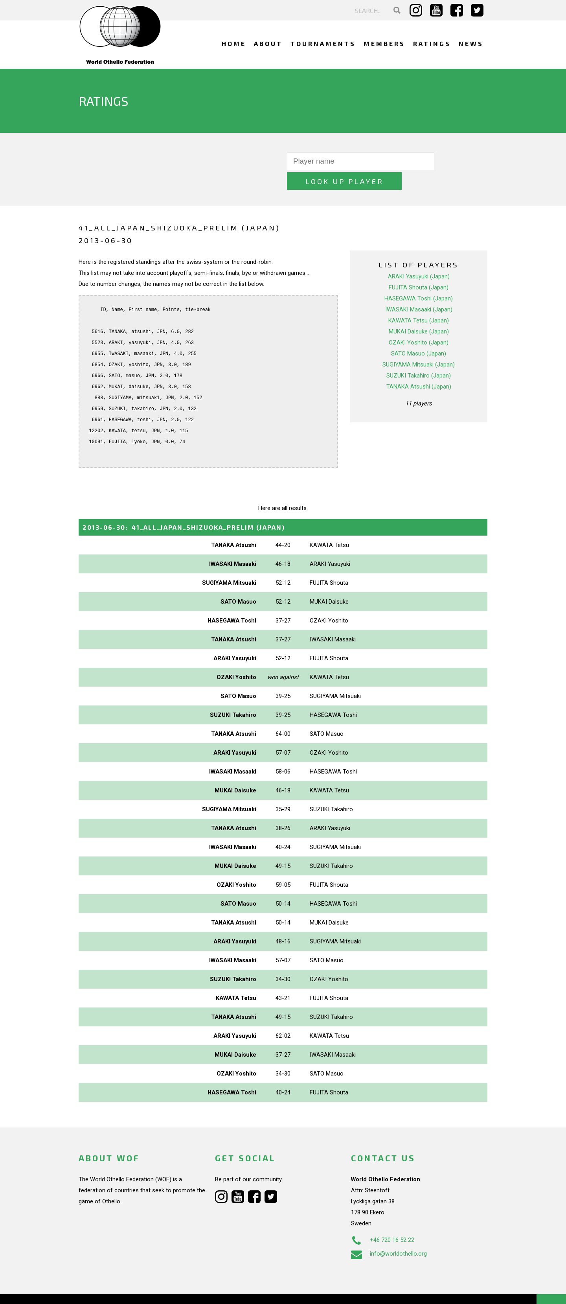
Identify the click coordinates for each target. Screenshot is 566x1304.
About (268, 43)
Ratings (432, 43)
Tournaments (323, 43)
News (471, 43)
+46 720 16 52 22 (382, 1220)
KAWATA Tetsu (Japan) (418, 300)
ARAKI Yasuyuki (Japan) (419, 256)
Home (234, 43)
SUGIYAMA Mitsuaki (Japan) (418, 344)
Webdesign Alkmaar (112, 1290)
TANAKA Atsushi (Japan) (418, 366)
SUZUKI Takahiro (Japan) (418, 355)
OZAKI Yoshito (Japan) (418, 322)
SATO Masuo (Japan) (418, 333)
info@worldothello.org (389, 1234)
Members (384, 43)
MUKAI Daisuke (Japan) (419, 311)
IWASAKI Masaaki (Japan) (418, 289)
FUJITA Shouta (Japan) (418, 267)
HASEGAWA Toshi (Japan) (418, 278)
